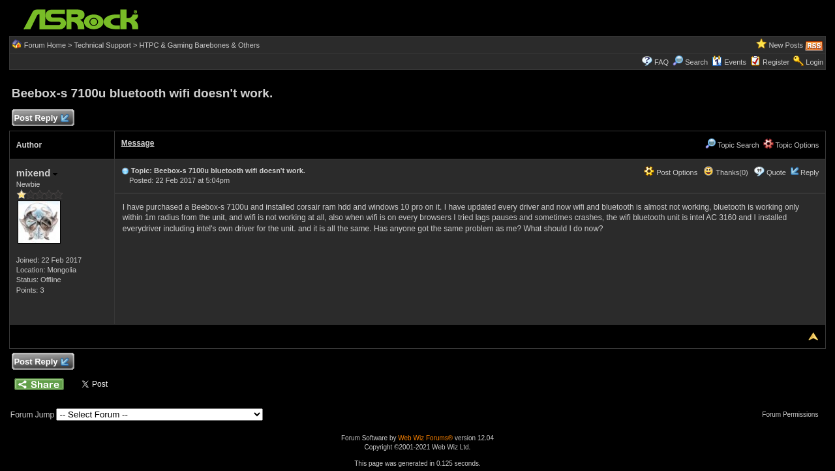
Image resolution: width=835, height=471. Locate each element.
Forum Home (45, 45)
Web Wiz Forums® (425, 438)
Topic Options (791, 145)
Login (814, 62)
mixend (37, 172)
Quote (776, 172)
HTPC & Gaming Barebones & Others (199, 45)
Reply (809, 172)
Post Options (670, 172)
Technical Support (102, 45)
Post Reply (41, 118)
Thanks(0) (725, 172)
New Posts (786, 45)
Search (696, 62)
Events (729, 62)
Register (776, 62)
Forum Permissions (793, 414)
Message (138, 143)
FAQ (661, 62)
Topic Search (732, 145)
